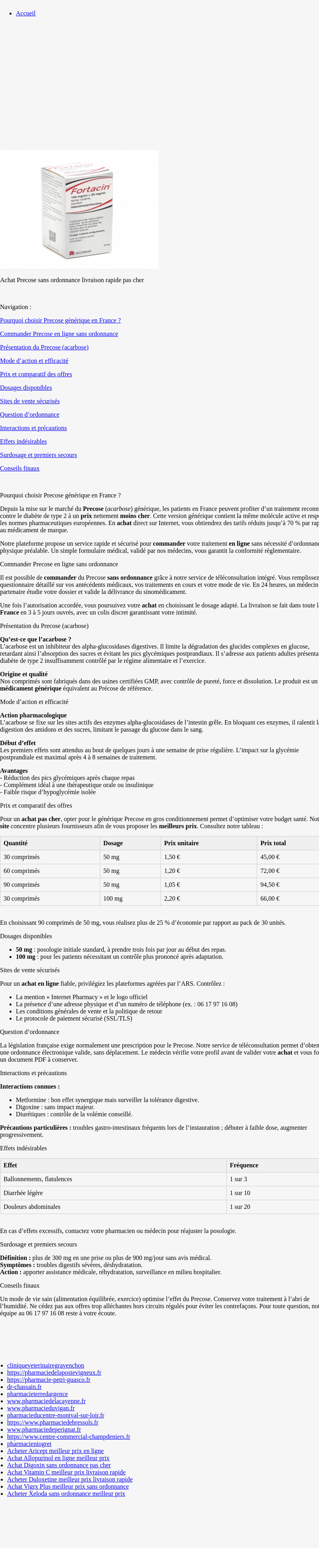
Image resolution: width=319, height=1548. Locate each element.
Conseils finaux (20, 468)
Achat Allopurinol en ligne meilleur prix (58, 1458)
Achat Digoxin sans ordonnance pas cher (59, 1465)
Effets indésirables (23, 441)
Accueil (26, 13)
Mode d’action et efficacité (34, 360)
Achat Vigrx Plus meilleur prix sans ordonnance (68, 1486)
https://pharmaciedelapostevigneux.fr (54, 1372)
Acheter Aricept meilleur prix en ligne (55, 1450)
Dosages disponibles (26, 387)
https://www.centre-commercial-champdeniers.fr (68, 1436)
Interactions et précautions (33, 428)
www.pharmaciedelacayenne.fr (46, 1401)
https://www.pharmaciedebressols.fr (52, 1422)
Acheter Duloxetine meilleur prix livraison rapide (70, 1479)
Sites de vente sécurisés (30, 401)
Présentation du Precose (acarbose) (44, 347)
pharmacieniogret (29, 1443)
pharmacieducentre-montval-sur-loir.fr (55, 1415)
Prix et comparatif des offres (36, 374)
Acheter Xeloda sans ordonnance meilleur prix (66, 1493)
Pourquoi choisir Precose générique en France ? (60, 320)
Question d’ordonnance (29, 414)
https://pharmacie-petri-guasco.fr (48, 1379)
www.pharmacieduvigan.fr (40, 1408)
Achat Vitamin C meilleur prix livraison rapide (66, 1472)
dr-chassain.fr (24, 1386)
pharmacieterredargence (37, 1394)
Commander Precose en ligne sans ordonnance (59, 333)
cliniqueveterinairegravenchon (45, 1365)
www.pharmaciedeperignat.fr (44, 1429)
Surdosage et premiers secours (38, 455)
